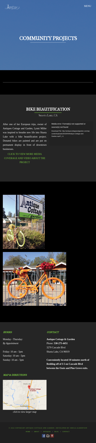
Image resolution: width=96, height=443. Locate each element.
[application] (71, 133)
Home (28, 431)
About (36, 431)
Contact (65, 431)
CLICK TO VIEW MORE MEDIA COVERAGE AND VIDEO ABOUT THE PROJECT (24, 158)
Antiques (47, 431)
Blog (56, 431)
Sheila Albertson (78, 428)
